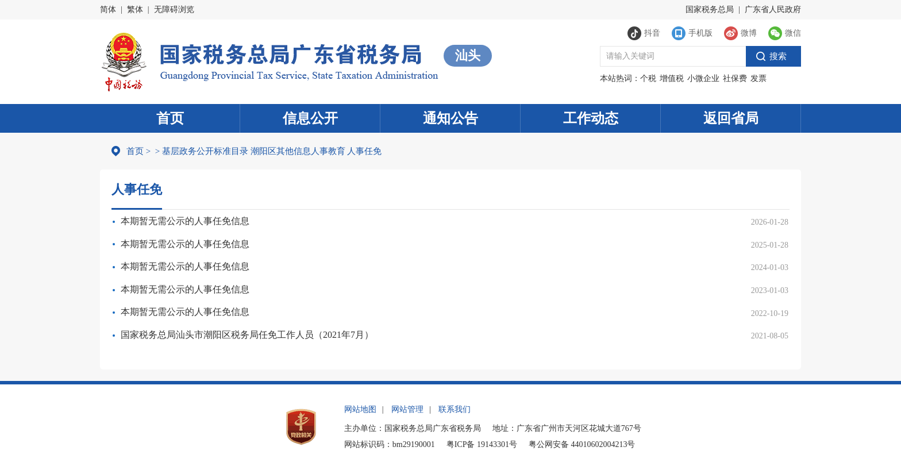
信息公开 (310, 118)
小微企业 (703, 78)
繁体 (135, 9)
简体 (108, 9)
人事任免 (364, 151)
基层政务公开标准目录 (205, 151)
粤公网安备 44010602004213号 (582, 444)
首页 (170, 118)
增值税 (672, 78)
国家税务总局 (710, 9)
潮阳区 (263, 151)
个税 (648, 78)
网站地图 (360, 409)
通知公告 (450, 118)
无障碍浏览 (174, 9)
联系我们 (454, 409)
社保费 (735, 78)
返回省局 (730, 118)
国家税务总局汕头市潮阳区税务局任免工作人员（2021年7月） (247, 335)
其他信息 (293, 151)
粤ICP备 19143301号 (481, 444)
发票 (758, 78)
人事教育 (328, 151)
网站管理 (407, 409)
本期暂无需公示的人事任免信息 (185, 221)
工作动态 (590, 118)
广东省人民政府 (773, 9)
